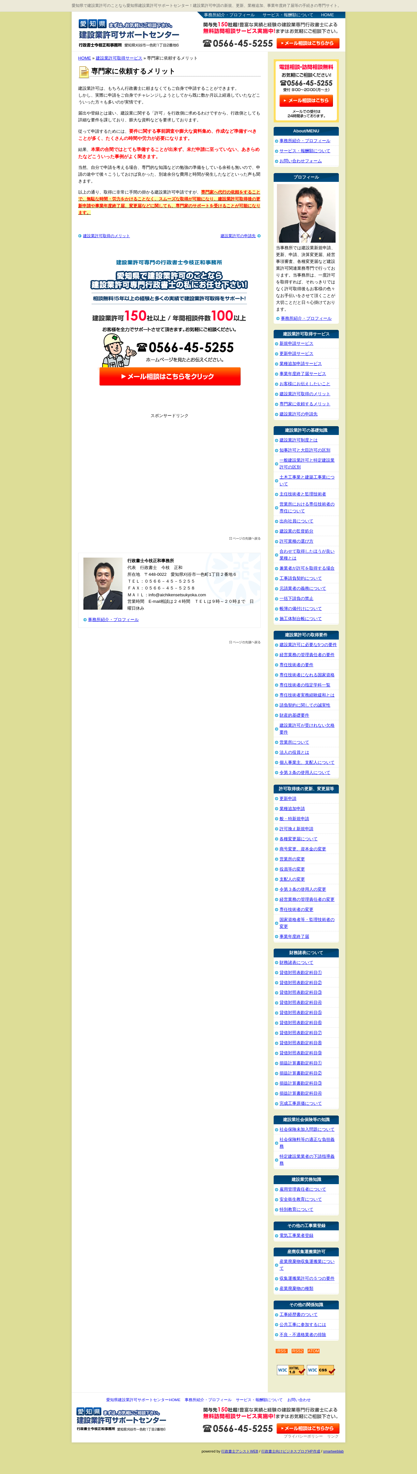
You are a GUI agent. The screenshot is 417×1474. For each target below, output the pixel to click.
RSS (282, 1351)
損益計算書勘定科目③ (301, 1083)
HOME (327, 14)
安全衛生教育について (301, 1199)
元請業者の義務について (303, 588)
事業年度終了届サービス (303, 373)
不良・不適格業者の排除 (303, 1334)
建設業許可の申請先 (238, 236)
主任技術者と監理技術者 (303, 494)
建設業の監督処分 (296, 531)
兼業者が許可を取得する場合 (307, 568)
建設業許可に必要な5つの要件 (308, 644)
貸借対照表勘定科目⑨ (301, 1052)
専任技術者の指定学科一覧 (305, 685)
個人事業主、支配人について (307, 762)
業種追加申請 (292, 808)
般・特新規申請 (294, 818)
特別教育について (296, 1209)
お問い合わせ (299, 1400)
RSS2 (297, 1351)
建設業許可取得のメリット (106, 236)
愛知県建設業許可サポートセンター (128, 32)
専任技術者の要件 (296, 664)
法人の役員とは (294, 752)
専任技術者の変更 (296, 909)
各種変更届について (299, 838)
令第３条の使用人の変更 (303, 889)
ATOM (313, 1351)
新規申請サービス (296, 343)
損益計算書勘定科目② (301, 1073)
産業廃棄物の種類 (296, 1288)
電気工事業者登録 (296, 1235)
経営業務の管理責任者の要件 (307, 654)
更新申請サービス (296, 353)
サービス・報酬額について (288, 14)
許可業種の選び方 (296, 541)
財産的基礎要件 (294, 715)
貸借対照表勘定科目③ (301, 992)
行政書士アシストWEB (239, 1451)
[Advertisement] (169, 478)
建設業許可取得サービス (119, 58)
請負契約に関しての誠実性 (305, 705)
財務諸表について (296, 962)
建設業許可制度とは (299, 440)
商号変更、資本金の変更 (303, 848)
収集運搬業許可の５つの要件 (307, 1278)
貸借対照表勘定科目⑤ (301, 1012)
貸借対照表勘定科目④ (301, 1002)
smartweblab (333, 1451)
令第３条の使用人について (305, 772)
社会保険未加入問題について (307, 1129)
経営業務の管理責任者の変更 (307, 899)
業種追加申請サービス (301, 363)
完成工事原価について (301, 1103)
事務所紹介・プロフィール (229, 14)
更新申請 (288, 798)
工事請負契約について (301, 578)
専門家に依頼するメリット (305, 403)
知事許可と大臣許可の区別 (305, 450)
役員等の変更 (292, 869)
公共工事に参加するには (303, 1324)
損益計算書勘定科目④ (301, 1093)
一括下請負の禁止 (296, 598)
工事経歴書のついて (299, 1314)
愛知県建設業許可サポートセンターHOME (143, 1400)
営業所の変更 (292, 859)
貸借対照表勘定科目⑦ (301, 1032)
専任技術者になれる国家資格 (307, 674)
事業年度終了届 (294, 936)
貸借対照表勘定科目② (301, 982)
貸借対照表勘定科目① (301, 972)
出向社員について (296, 521)
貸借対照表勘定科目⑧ (301, 1042)
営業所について (294, 742)
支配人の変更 (292, 879)
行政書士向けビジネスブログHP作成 (290, 1451)
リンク (333, 1436)
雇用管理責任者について (303, 1189)
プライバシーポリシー (303, 1436)
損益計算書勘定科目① (301, 1063)
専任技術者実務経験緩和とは (307, 695)
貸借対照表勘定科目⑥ (301, 1022)
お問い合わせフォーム (301, 160)
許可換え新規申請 (296, 828)
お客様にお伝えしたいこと (305, 383)
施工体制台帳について (301, 618)
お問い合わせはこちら (308, 42)
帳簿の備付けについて (301, 608)
